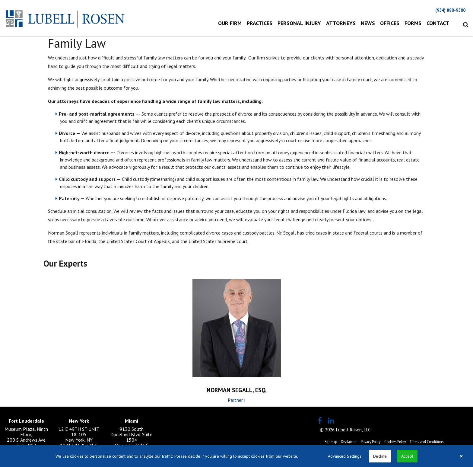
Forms (413, 23)
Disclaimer (349, 441)
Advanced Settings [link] (344, 456)
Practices (259, 23)
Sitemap (331, 441)
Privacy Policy (370, 441)
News (368, 23)
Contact (438, 23)
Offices (389, 23)
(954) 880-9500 (450, 10)
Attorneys (341, 23)
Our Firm (230, 23)
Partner (235, 400)
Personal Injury (299, 23)
